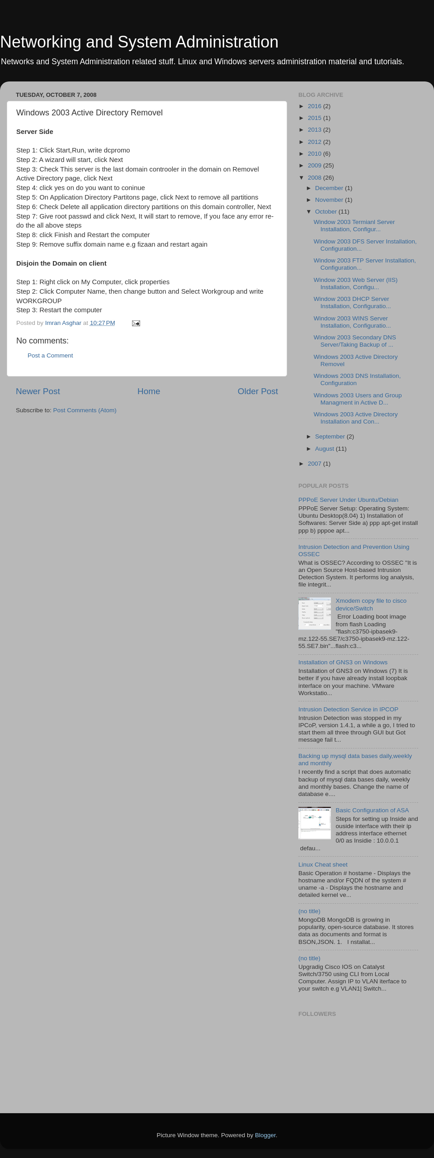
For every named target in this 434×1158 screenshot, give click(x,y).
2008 (315, 177)
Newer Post (38, 391)
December (330, 188)
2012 (315, 141)
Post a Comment (50, 355)
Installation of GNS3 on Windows (342, 662)
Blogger (265, 1135)
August (325, 448)
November (330, 199)
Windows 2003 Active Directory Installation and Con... (356, 418)
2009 (315, 165)
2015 (315, 117)
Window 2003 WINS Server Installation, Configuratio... (352, 322)
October (327, 211)
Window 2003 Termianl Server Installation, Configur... (354, 226)
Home (148, 391)
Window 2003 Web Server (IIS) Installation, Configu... (356, 283)
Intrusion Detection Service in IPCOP (348, 709)
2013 (315, 129)
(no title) (309, 911)
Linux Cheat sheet (323, 864)
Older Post (258, 391)
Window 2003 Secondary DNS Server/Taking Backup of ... (355, 341)
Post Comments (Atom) (85, 410)
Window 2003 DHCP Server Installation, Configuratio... (352, 302)
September (331, 436)
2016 (315, 106)
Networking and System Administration (139, 42)
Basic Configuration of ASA (372, 810)
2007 (315, 463)
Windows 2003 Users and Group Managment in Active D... (358, 399)
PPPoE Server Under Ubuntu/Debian (348, 499)
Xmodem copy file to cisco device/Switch (370, 604)
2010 (315, 153)
